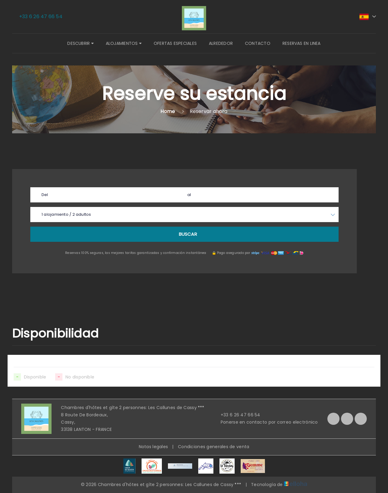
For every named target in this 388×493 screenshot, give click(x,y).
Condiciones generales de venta (213, 447)
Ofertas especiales (175, 43)
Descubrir (80, 43)
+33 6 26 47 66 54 (237, 415)
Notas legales (153, 447)
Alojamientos (124, 43)
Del (45, 195)
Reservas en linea (302, 43)
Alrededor (221, 43)
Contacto (257, 43)
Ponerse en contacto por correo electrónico (266, 422)
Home (167, 111)
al (189, 195)
